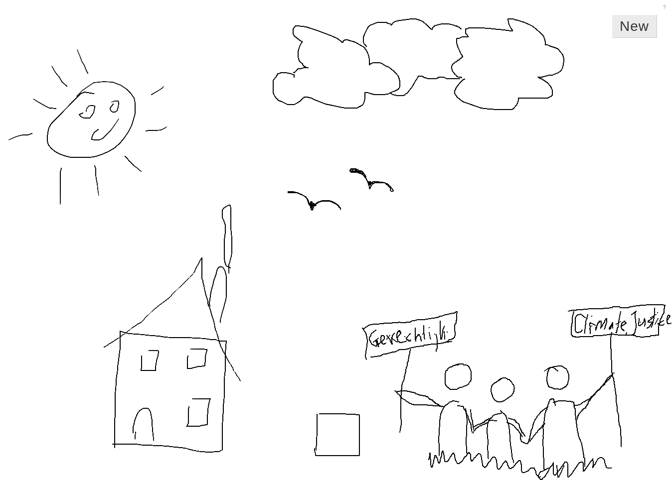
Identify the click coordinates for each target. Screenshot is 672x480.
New (634, 26)
